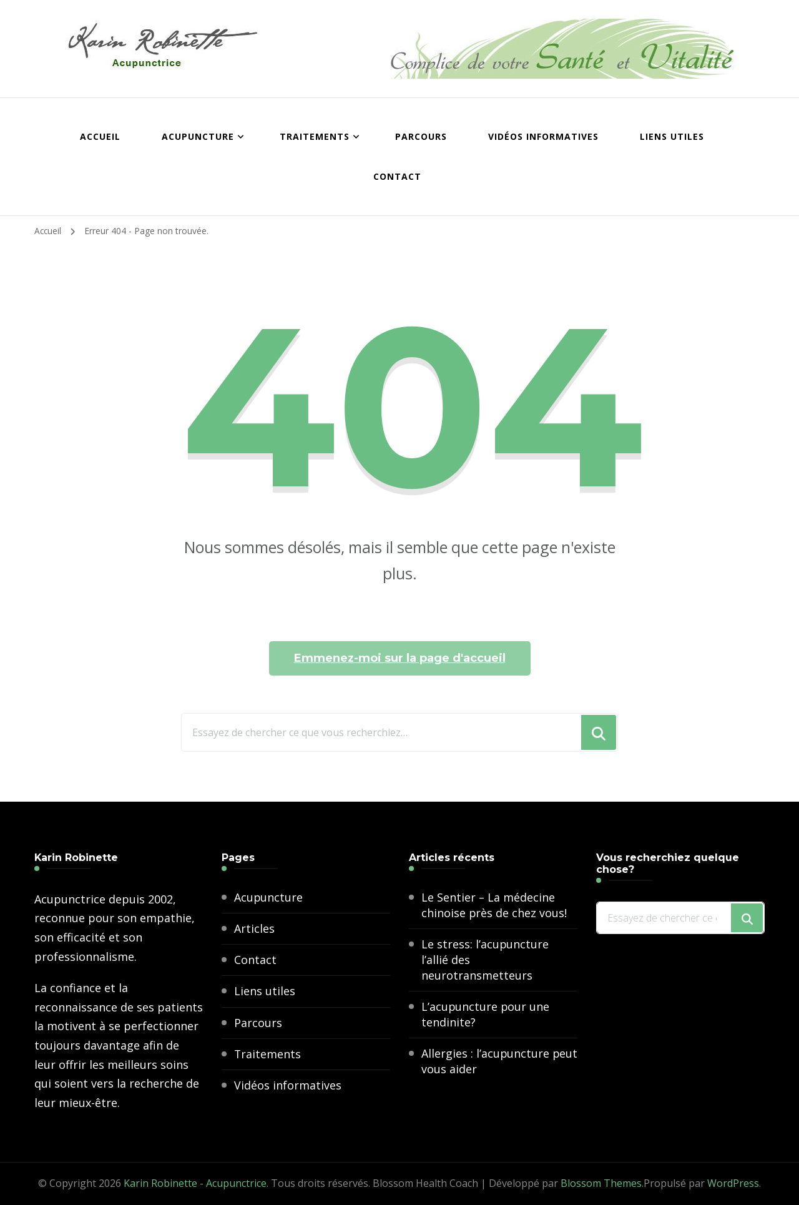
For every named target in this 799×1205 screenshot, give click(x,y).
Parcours (421, 136)
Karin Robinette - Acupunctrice (195, 1183)
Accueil (100, 136)
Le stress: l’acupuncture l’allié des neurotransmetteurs (485, 960)
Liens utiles (672, 136)
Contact (397, 176)
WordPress (733, 1183)
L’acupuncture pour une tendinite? (486, 1015)
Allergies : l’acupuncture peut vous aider (485, 1061)
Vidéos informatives (543, 136)
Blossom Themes (601, 1183)
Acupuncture (198, 136)
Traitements (315, 136)
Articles (254, 928)
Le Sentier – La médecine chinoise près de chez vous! (494, 905)
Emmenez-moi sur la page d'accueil (400, 658)
